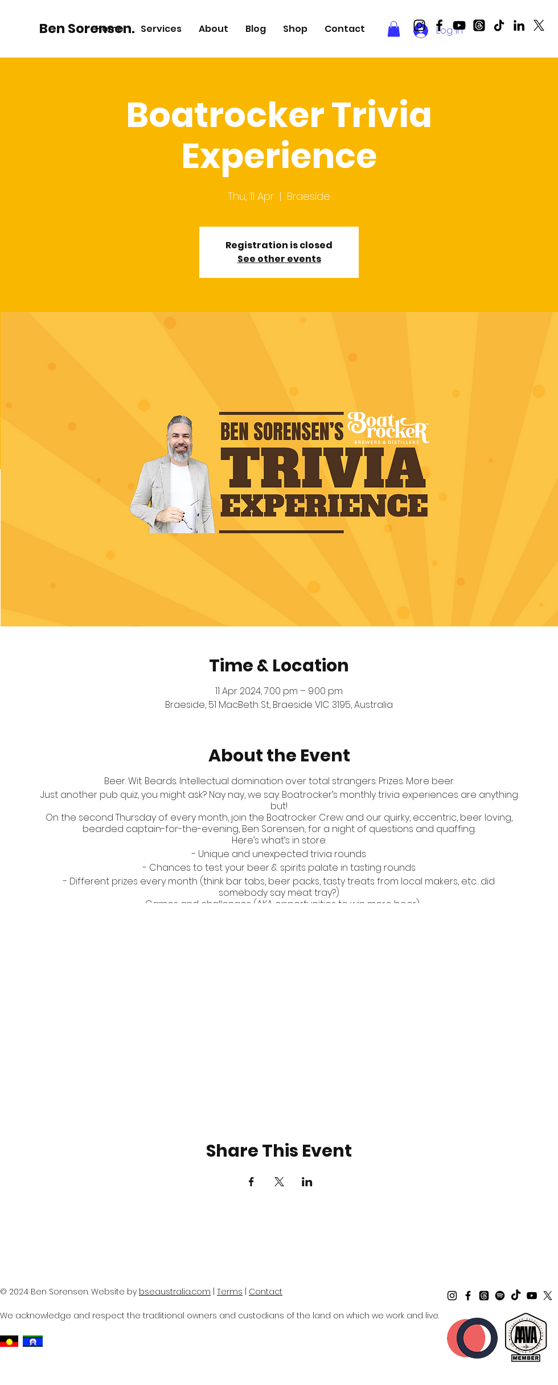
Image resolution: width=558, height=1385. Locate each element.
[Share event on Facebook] (251, 1181)
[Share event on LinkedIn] (307, 1181)
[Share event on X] (279, 1181)
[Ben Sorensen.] (88, 28)
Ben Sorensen (273, 828)
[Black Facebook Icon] (439, 25)
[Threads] (479, 25)
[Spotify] (500, 1295)
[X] (539, 25)
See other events (279, 258)
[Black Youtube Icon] (459, 25)
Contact (265, 1291)
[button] (161, 29)
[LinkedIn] (519, 25)
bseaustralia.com (175, 1291)
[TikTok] (499, 25)
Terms (230, 1291)
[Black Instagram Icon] (419, 25)
